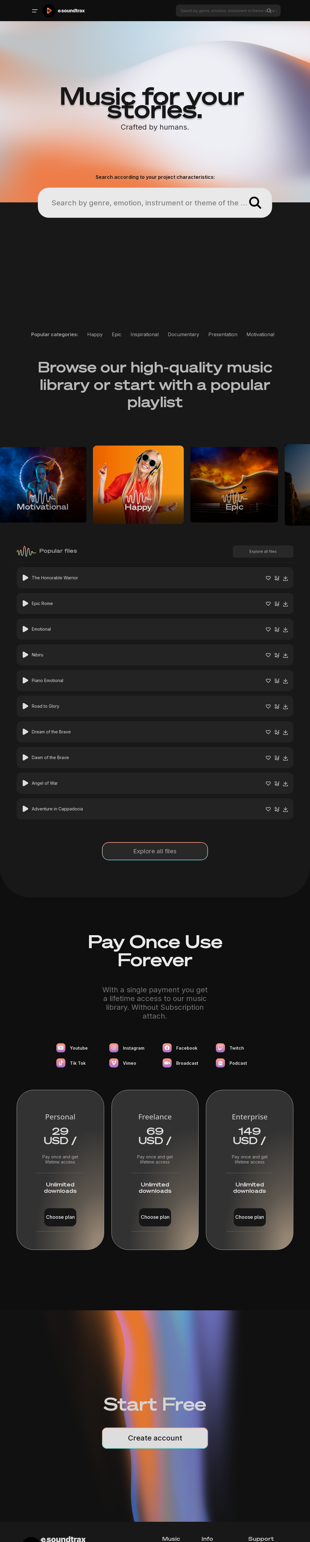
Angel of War (45, 783)
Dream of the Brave (51, 731)
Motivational (260, 334)
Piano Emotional (47, 680)
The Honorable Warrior (55, 577)
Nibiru (37, 654)
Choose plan (60, 1217)
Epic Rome (42, 603)
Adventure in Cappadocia (57, 808)
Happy (95, 334)
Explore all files (263, 551)
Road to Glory (45, 706)
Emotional (41, 629)
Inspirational (144, 334)
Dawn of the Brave (50, 757)
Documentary (183, 334)
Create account (155, 1438)
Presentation (222, 334)
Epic (116, 334)
